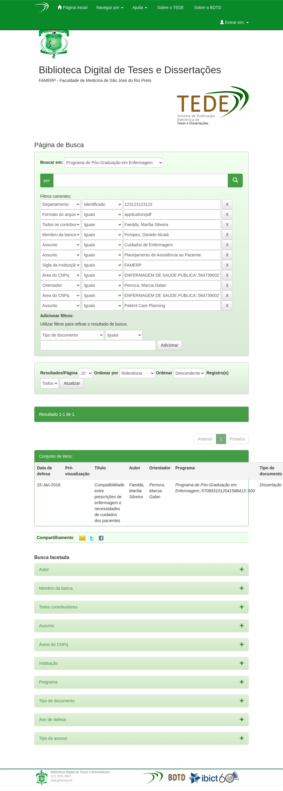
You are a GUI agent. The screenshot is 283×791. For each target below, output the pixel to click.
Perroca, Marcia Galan (157, 490)
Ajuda (139, 7)
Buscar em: (51, 162)
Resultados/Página (58, 372)
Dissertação (270, 484)
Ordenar (164, 372)
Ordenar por (106, 372)
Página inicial (72, 7)
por (47, 180)
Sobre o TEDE (170, 7)
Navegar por (109, 7)
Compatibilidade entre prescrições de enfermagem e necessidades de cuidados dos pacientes (109, 502)
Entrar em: (234, 22)
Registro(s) (217, 372)
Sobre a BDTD (207, 7)
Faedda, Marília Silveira (136, 490)
